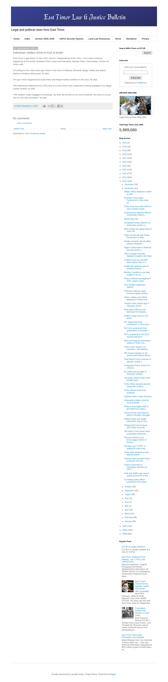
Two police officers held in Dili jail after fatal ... (137, 379)
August (128, 494)
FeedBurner (141, 83)
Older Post (107, 129)
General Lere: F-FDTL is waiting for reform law (135, 447)
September (130, 490)
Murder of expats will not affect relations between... (137, 242)
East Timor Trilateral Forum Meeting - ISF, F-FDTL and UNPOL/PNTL (134, 559)
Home (16, 38)
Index (27, 38)
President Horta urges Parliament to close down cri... (136, 200)
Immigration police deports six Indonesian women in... (137, 224)
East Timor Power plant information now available (133, 636)
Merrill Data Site (131, 219)
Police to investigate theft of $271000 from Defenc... (136, 407)
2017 (124, 158)
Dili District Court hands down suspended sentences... (137, 432)
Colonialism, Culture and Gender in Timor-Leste (142, 611)
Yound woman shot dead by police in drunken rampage (137, 414)
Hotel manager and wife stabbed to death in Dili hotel (137, 255)
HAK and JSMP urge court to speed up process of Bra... (137, 474)
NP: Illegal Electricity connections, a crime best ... (137, 323)
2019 (124, 150)
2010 (124, 526)
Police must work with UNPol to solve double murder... (138, 207)
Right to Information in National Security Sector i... (137, 248)
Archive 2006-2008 (44, 38)
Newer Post (19, 129)
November (129, 188)
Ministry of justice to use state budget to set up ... (137, 273)
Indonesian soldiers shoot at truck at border (136, 401)
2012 (124, 177)
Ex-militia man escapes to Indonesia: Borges (135, 373)
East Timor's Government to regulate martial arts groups (142, 585)
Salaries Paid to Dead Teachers (138, 396)
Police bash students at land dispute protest (136, 453)
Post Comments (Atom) (35, 133)
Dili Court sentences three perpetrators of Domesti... (136, 329)
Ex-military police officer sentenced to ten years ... (136, 480)
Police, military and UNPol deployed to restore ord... (136, 298)
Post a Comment (24, 123)
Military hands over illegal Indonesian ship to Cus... (136, 420)
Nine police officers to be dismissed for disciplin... (135, 310)
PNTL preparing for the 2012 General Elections (136, 335)
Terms (118, 38)
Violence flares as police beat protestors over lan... (137, 459)
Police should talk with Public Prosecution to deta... (136, 236)
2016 (124, 162)
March (128, 513)
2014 (124, 170)
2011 (124, 181)
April (127, 510)
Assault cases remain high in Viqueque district (136, 304)
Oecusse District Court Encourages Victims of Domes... (135, 439)
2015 (124, 166)
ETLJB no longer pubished (133, 547)
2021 (124, 143)
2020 (124, 147)
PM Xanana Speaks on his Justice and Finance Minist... (137, 354)
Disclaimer (131, 38)
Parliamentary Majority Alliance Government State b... (137, 214)
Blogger (112, 674)
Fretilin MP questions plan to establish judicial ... (136, 267)
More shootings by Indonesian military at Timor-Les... (137, 342)
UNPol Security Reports (71, 38)
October (128, 487)
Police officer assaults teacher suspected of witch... (137, 385)
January (128, 521)
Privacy (145, 38)
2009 (124, 530)
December (129, 184)
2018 (124, 154)
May (127, 506)
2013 (124, 173)
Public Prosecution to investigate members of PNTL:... (135, 467)
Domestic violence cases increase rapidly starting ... (137, 292)
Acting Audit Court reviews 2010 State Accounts (135, 426)
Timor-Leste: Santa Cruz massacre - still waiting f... (136, 348)
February (129, 517)
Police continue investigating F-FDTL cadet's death (137, 279)
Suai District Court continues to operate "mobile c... (137, 360)
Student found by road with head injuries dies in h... (136, 261)
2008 (124, 534)
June (127, 502)
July (127, 498)
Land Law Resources (99, 38)
